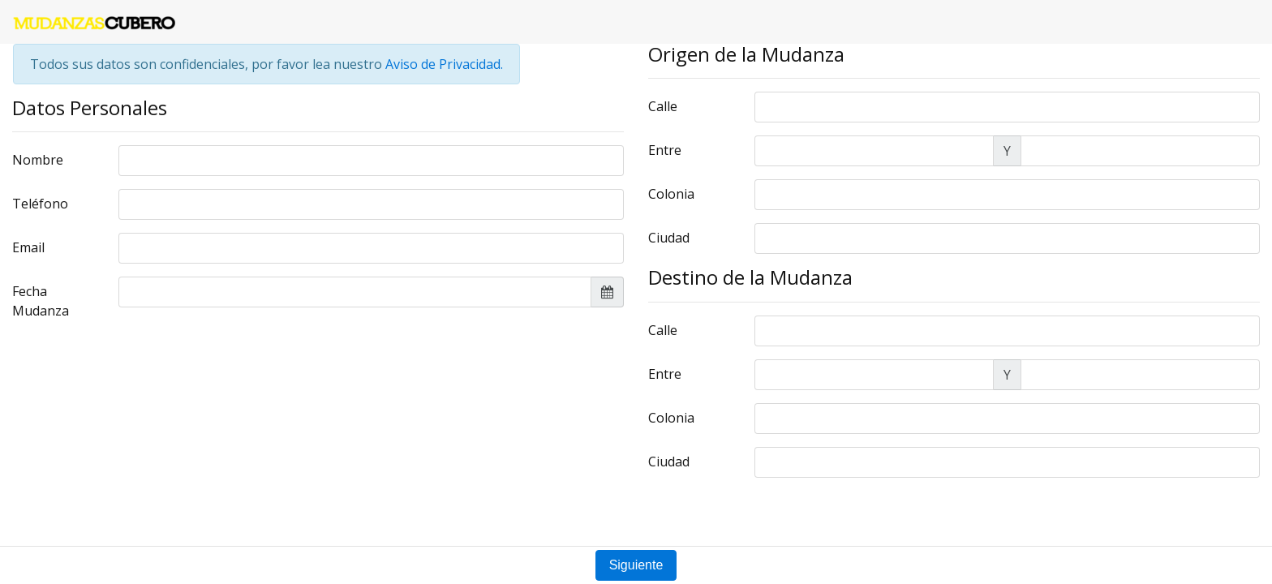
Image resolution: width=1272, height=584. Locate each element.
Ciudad (669, 238)
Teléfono (40, 204)
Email (28, 247)
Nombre (37, 160)
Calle (662, 106)
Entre (664, 150)
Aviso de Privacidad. (444, 64)
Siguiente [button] (636, 565)
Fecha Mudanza (40, 301)
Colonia (671, 194)
